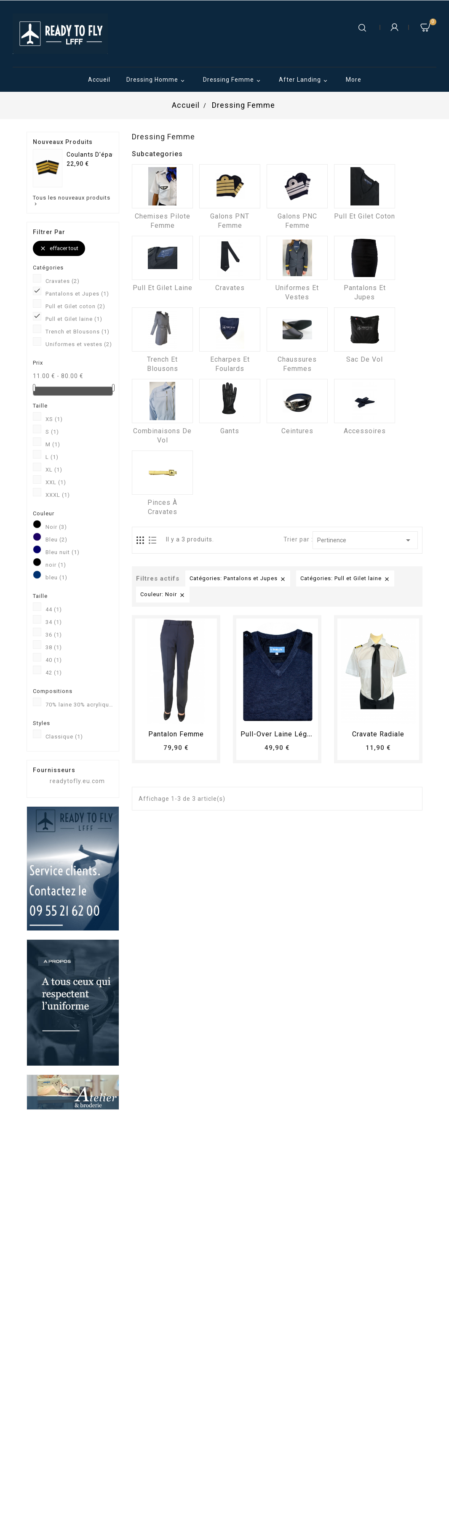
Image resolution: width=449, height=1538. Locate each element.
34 (53, 622)
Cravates (62, 281)
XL (53, 469)
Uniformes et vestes (78, 344)
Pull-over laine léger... (279, 734)
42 (53, 672)
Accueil (99, 79)
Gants (229, 431)
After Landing (304, 80)
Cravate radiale (378, 734)
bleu (56, 577)
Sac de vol (364, 359)
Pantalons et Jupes (77, 294)
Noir (56, 527)
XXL (55, 482)
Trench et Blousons (77, 331)
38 (53, 647)
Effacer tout (59, 248)
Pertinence (365, 540)
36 (53, 635)
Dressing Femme (233, 80)
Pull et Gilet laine (73, 319)
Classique (64, 736)
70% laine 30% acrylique (79, 704)
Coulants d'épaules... (98, 154)
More (353, 79)
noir (55, 565)
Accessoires (365, 431)
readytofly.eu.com (77, 781)
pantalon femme (176, 734)
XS (54, 419)
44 (53, 609)
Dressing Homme (156, 80)
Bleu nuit (62, 552)
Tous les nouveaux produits (71, 201)
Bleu (56, 539)
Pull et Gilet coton (75, 306)
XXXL (57, 495)
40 (53, 660)
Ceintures (297, 431)
